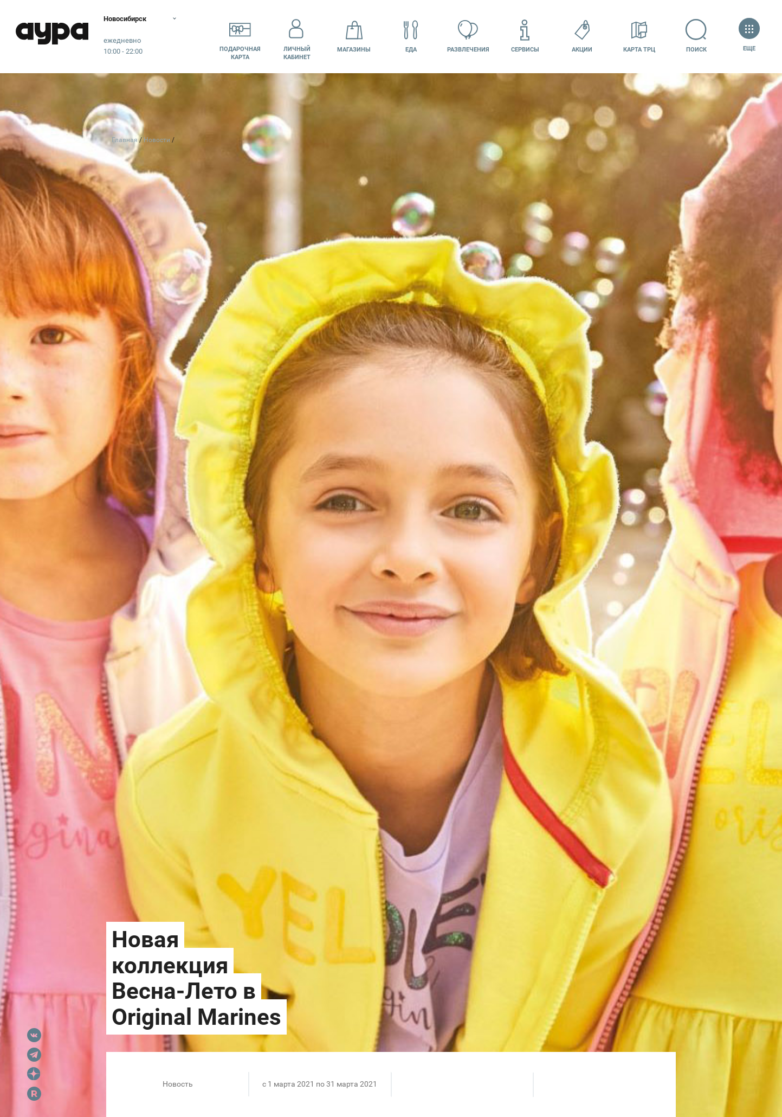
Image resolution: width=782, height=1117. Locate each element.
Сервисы (525, 36)
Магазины (354, 36)
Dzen (34, 1074)
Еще (749, 36)
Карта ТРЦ (639, 36)
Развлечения (468, 36)
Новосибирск (132, 19)
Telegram (34, 1055)
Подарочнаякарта (240, 36)
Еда (411, 36)
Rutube (34, 1094)
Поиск (696, 36)
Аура (54, 36)
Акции (582, 36)
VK (34, 1035)
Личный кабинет (297, 36)
